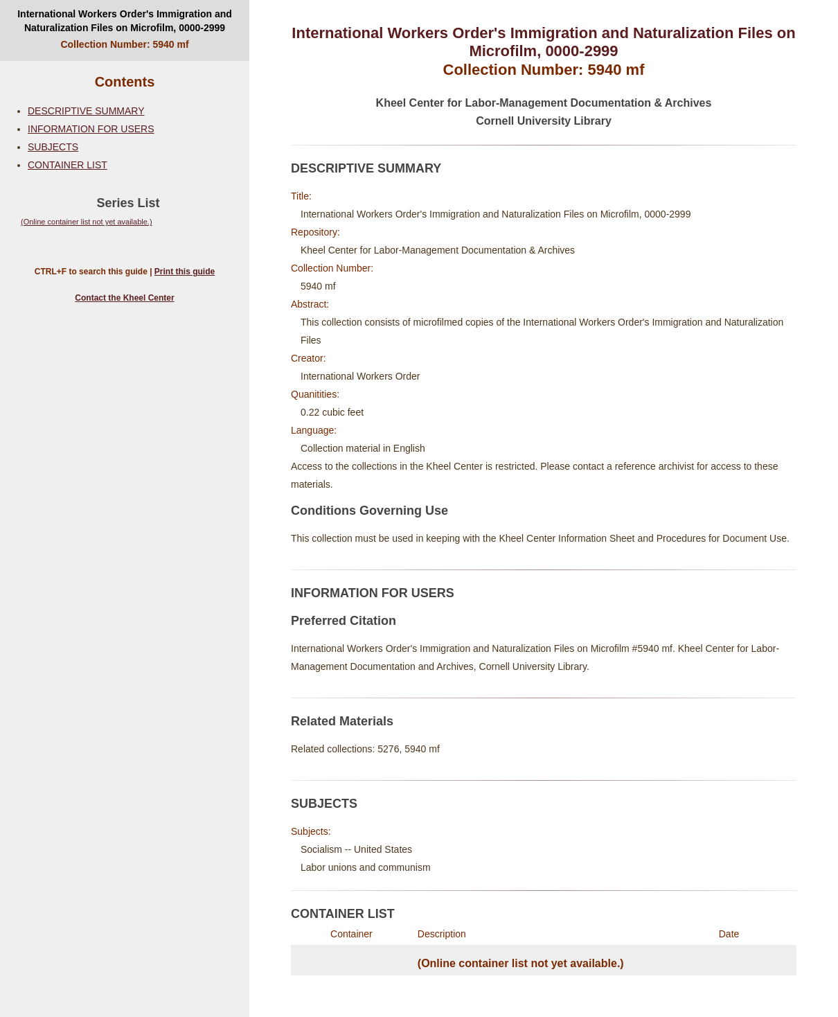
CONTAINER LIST (67, 164)
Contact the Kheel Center (124, 298)
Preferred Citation (343, 621)
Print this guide (184, 271)
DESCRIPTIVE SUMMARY (86, 110)
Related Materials (342, 721)
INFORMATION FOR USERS (91, 128)
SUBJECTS (53, 146)
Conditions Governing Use (369, 511)
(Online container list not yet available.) (86, 222)
